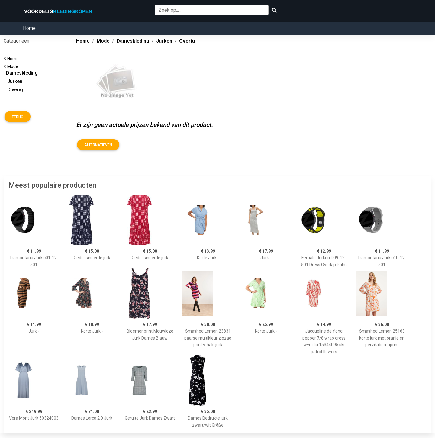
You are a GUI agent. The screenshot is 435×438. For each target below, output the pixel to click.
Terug (17, 117)
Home (29, 28)
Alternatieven (98, 145)
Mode (13, 66)
